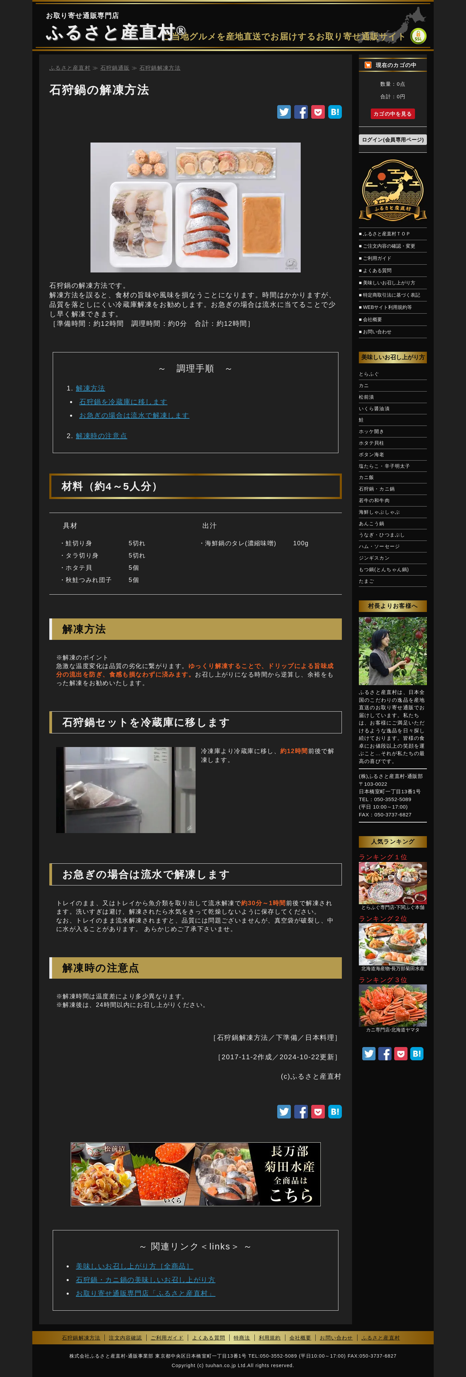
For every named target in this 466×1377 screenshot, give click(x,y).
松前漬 (366, 397)
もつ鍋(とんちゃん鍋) (384, 569)
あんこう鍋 (372, 523)
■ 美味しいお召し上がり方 (387, 282)
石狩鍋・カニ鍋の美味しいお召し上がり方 (145, 1279)
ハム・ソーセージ (379, 546)
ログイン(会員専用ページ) (393, 140)
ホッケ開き (372, 431)
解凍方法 (90, 388)
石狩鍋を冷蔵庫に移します (123, 401)
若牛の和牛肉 (374, 500)
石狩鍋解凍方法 (81, 1338)
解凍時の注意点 (101, 435)
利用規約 (270, 1338)
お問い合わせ (336, 1338)
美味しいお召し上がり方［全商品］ (135, 1266)
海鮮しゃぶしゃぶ (379, 512)
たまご (366, 581)
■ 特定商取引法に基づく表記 (389, 295)
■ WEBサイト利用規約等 (385, 307)
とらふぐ (369, 374)
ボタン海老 (372, 454)
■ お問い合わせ (375, 331)
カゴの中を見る (392, 114)
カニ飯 (366, 477)
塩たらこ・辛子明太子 (384, 466)
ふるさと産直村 (111, 32)
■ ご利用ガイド (375, 258)
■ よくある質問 (375, 270)
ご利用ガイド (167, 1338)
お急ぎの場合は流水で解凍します (134, 415)
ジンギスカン (374, 558)
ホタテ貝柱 (372, 443)
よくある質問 (208, 1338)
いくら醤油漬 (374, 408)
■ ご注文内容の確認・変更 (387, 246)
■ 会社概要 (370, 319)
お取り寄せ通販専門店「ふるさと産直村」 (145, 1293)
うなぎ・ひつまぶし (382, 534)
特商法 (242, 1338)
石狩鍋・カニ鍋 (377, 489)
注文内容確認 (125, 1338)
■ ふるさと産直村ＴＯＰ (385, 233)
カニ (364, 385)
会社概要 (300, 1338)
